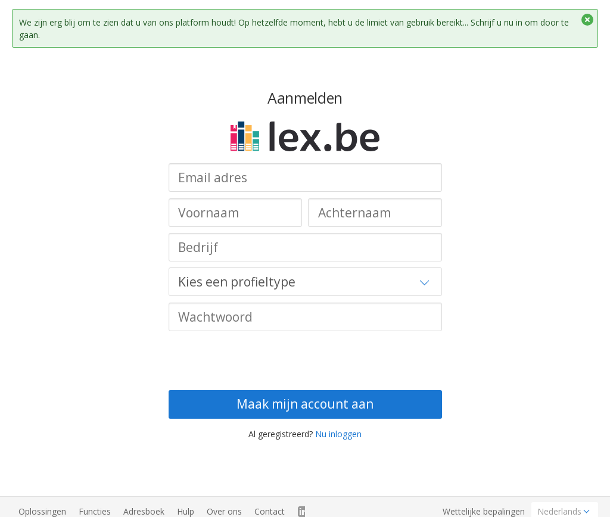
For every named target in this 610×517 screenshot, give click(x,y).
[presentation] (259, 360)
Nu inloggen (338, 434)
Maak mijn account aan (305, 403)
